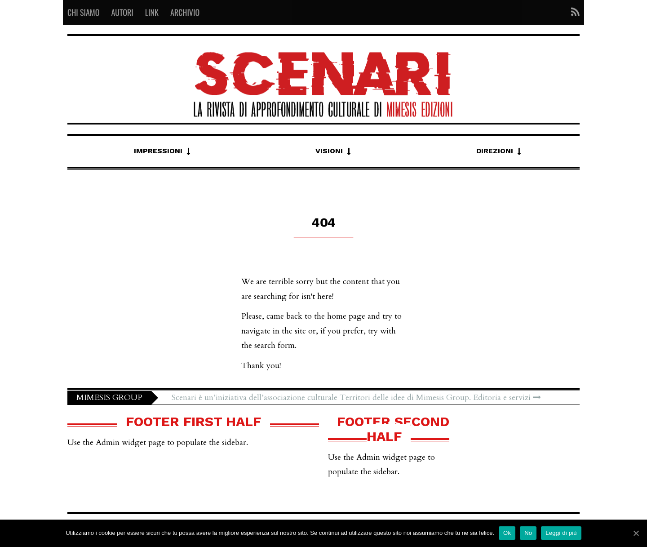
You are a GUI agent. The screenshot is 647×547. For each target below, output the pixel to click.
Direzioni (494, 151)
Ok (507, 532)
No (528, 532)
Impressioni (158, 151)
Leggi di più (561, 532)
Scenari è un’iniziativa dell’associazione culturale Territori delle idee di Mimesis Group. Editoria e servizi (356, 397)
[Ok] (635, 533)
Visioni (329, 151)
